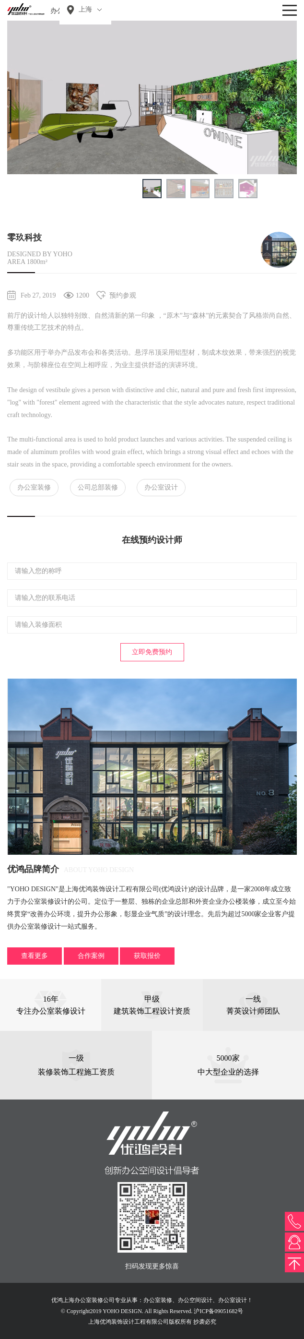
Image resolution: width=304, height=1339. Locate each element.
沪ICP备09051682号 (218, 1311)
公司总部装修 (98, 487)
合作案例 (91, 955)
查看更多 (34, 955)
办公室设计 (161, 487)
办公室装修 (34, 487)
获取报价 (147, 955)
